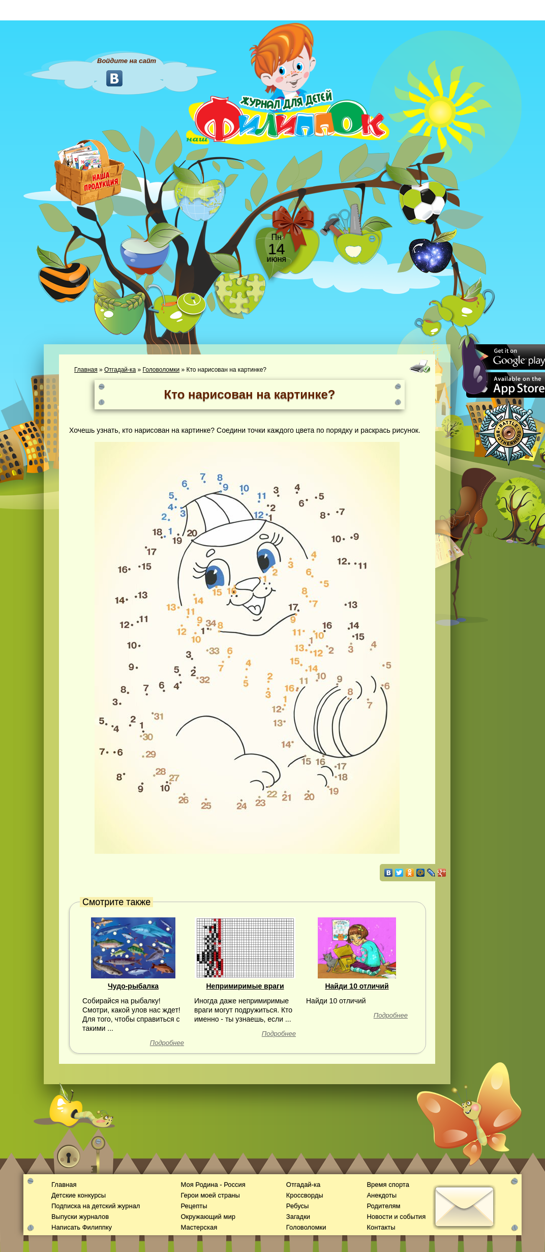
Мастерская (198, 1227)
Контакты (381, 1227)
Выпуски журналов (80, 1216)
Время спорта (388, 1184)
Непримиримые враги (245, 986)
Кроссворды (304, 1195)
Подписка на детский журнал (95, 1206)
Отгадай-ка (120, 369)
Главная (86, 369)
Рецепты (193, 1206)
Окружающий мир (207, 1216)
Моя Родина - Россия (212, 1184)
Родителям (383, 1206)
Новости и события (396, 1216)
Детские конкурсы (78, 1195)
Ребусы (297, 1206)
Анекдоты (382, 1195)
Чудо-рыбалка (133, 986)
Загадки (298, 1216)
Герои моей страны (209, 1195)
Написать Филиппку (81, 1227)
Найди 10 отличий (356, 986)
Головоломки (161, 369)
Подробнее (167, 1043)
